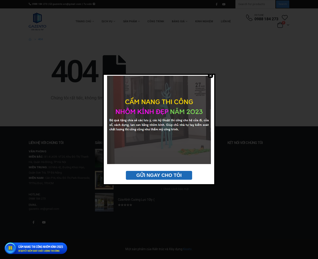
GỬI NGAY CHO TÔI (159, 175)
